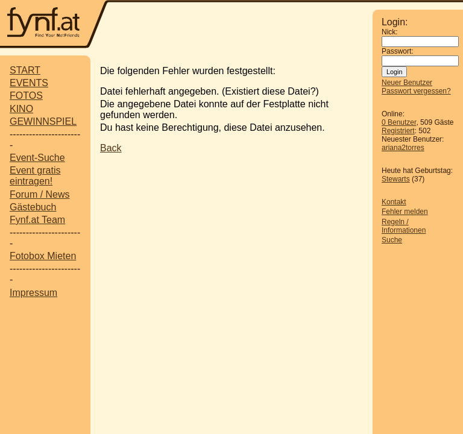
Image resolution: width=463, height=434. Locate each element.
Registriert (398, 131)
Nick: (390, 32)
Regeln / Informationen (404, 226)
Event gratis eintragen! (35, 175)
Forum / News (40, 194)
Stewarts (396, 179)
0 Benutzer (399, 122)
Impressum (33, 293)
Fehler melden (405, 211)
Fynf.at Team (37, 220)
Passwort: (398, 51)
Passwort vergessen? (416, 91)
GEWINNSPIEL (43, 121)
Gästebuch (33, 207)
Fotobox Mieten (43, 256)
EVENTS (29, 83)
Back (111, 148)
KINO (21, 109)
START (25, 70)
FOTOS (26, 95)
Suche (392, 240)
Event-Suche (37, 158)
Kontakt (394, 202)
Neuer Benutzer (407, 82)
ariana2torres (403, 147)
